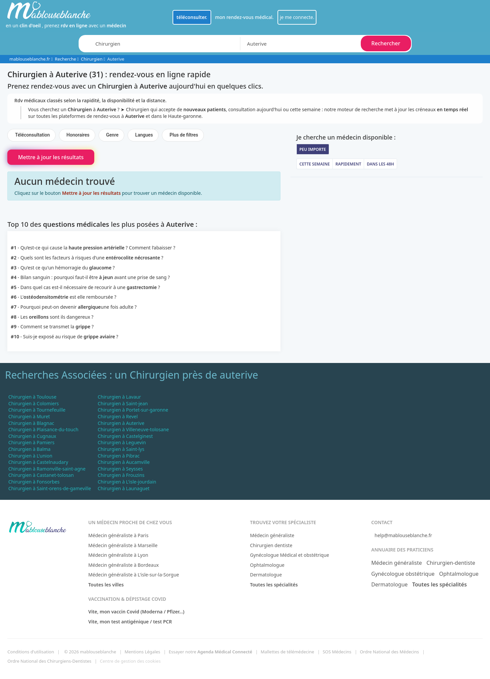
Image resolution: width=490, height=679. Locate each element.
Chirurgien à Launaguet (124, 488)
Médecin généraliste (272, 535)
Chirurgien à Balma (29, 449)
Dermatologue (266, 574)
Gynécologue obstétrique (403, 573)
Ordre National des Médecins (389, 652)
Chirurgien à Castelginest (125, 436)
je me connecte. (297, 17)
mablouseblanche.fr (29, 59)
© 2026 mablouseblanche (90, 652)
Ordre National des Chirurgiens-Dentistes (49, 661)
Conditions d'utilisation (30, 652)
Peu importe (312, 149)
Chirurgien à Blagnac (31, 423)
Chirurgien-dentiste (450, 562)
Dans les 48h (380, 164)
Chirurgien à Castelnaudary (38, 462)
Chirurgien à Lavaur (119, 397)
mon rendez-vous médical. (244, 17)
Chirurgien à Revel (118, 416)
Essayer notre (210, 652)
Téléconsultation (32, 135)
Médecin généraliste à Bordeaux (123, 565)
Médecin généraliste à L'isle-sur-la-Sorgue (133, 574)
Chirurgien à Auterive (121, 423)
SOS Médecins (337, 652)
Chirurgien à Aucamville (124, 462)
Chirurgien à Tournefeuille (36, 410)
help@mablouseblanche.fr (403, 535)
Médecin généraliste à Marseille (123, 545)
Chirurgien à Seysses (120, 469)
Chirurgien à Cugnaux (32, 436)
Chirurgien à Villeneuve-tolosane (133, 429)
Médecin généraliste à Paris (118, 535)
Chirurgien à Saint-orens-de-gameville (49, 488)
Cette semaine (314, 164)
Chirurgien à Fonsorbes (34, 482)
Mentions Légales (142, 652)
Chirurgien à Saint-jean (123, 403)
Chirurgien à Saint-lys (121, 449)
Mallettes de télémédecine (287, 652)
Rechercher (385, 43)
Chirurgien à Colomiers (33, 403)
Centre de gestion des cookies (130, 661)
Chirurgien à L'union (30, 456)
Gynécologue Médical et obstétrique (289, 555)
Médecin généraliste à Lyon (118, 555)
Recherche (65, 59)
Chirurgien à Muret (29, 416)
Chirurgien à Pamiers (31, 442)
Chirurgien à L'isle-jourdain (127, 482)
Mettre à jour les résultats (51, 157)
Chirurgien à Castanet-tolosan (41, 475)
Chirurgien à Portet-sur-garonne (133, 410)
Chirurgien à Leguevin (122, 442)
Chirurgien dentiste (271, 545)
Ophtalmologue (267, 565)
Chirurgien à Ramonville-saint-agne (47, 469)
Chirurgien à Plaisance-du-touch (43, 429)
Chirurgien (92, 59)
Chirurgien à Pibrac (119, 456)
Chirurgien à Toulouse (32, 397)
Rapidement (348, 164)
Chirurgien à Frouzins (121, 475)
